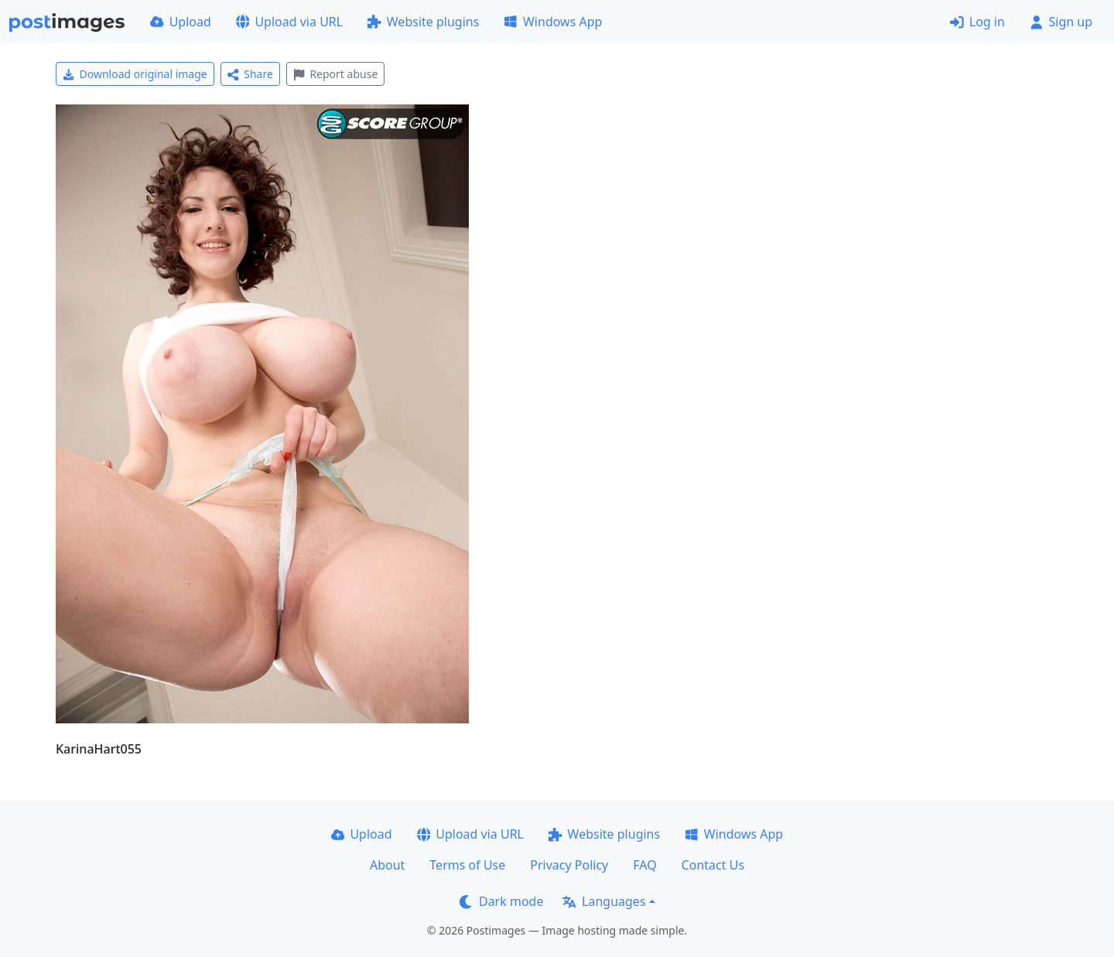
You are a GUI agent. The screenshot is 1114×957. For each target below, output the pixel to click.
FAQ (644, 864)
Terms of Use (467, 864)
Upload (180, 21)
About (387, 864)
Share (250, 74)
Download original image (135, 74)
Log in (977, 21)
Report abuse (335, 74)
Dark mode (501, 901)
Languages (603, 901)
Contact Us (713, 864)
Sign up (1061, 21)
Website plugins (423, 21)
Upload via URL (289, 21)
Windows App (553, 21)
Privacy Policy (569, 864)
